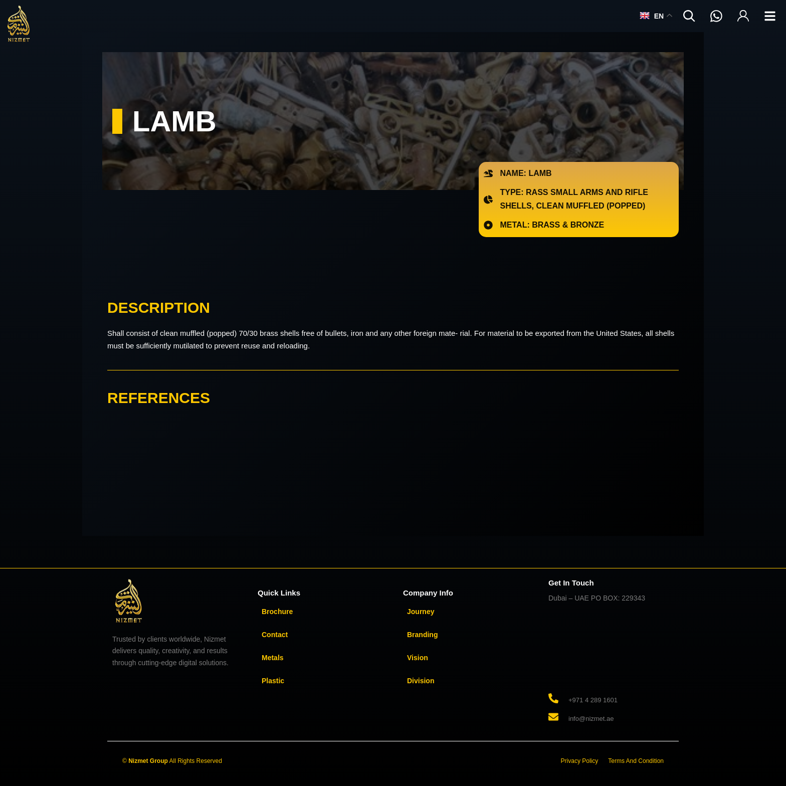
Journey (420, 612)
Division (420, 681)
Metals (273, 658)
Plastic (273, 681)
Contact (275, 635)
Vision (417, 658)
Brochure (277, 612)
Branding (422, 635)
